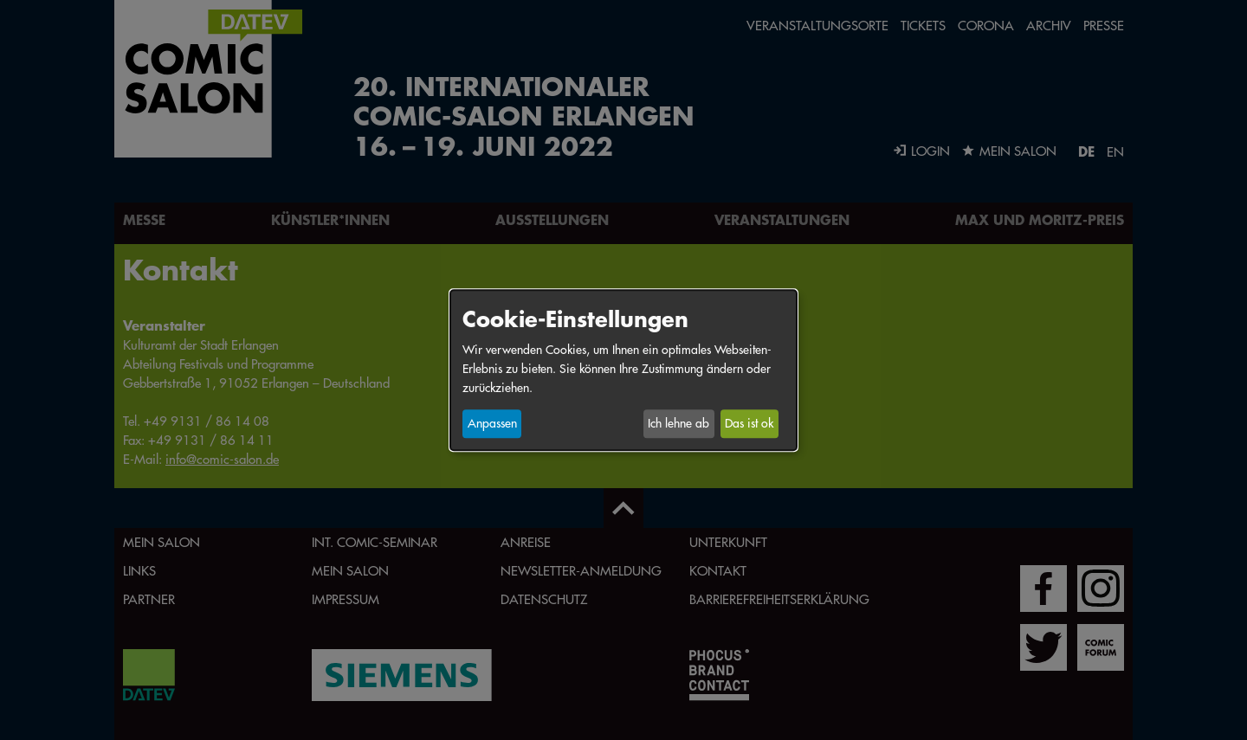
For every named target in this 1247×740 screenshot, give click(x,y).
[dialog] (623, 370)
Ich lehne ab (678, 424)
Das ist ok (749, 424)
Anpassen (492, 424)
